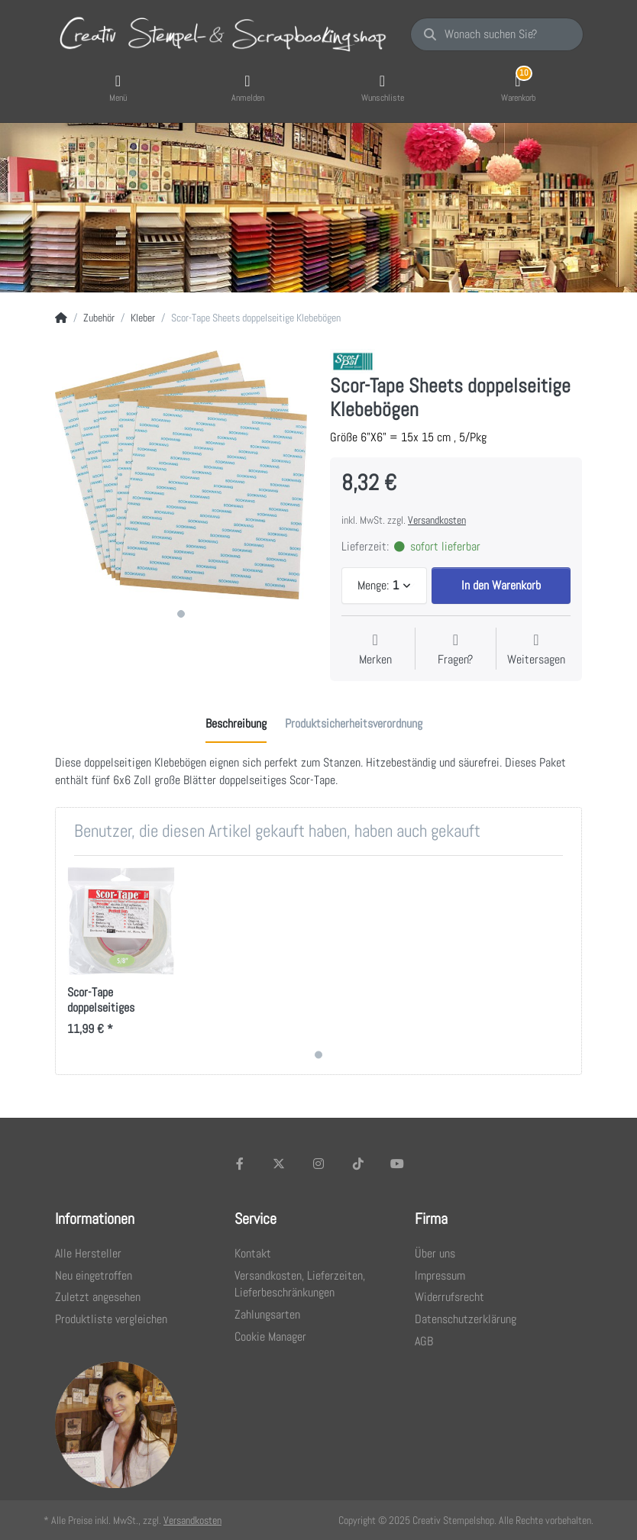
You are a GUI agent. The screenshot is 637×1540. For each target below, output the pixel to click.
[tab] (236, 724)
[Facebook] (240, 1163)
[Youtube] (397, 1163)
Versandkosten (437, 520)
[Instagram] (318, 1163)
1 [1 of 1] (181, 614)
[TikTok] (358, 1163)
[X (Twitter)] (279, 1163)
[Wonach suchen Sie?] (497, 34)
